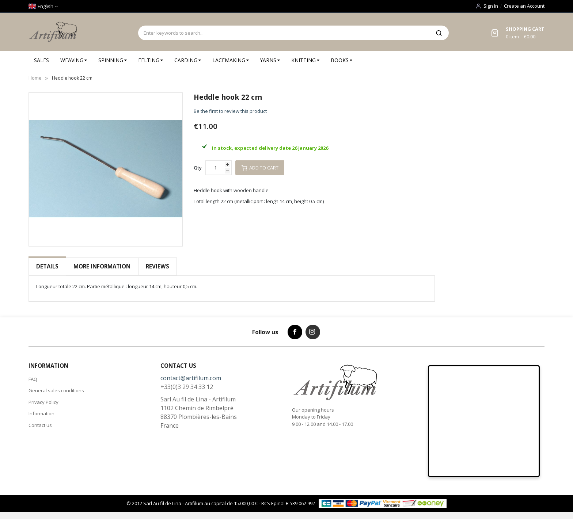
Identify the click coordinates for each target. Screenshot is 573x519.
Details (47, 266)
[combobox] (283, 33)
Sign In (490, 6)
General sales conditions (56, 390)
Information (41, 413)
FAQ (33, 379)
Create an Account (524, 6)
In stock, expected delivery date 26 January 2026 (270, 148)
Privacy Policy (43, 402)
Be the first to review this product (230, 111)
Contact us (40, 425)
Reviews (157, 266)
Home (35, 78)
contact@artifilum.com (190, 378)
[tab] (47, 266)
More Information (101, 266)
